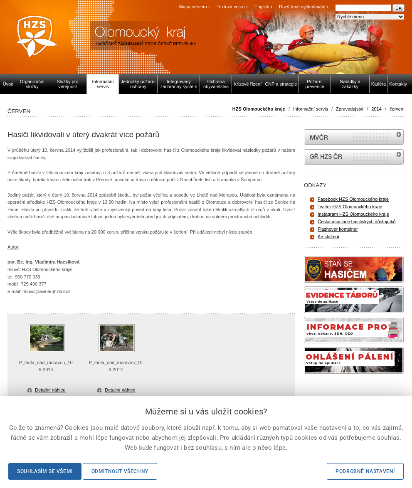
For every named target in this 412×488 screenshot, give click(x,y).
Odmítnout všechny (119, 471)
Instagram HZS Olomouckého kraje (353, 214)
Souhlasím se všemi (45, 471)
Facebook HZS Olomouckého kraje (353, 199)
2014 (376, 108)
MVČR (354, 137)
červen (396, 108)
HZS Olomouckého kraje (258, 108)
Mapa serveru (193, 6)
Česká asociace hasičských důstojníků (357, 221)
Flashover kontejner (338, 229)
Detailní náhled (50, 389)
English (261, 6)
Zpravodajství (349, 108)
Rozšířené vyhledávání (302, 6)
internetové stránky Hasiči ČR (354, 157)
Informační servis (310, 108)
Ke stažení (328, 236)
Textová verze (231, 6)
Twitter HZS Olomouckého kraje (350, 206)
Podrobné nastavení (365, 471)
